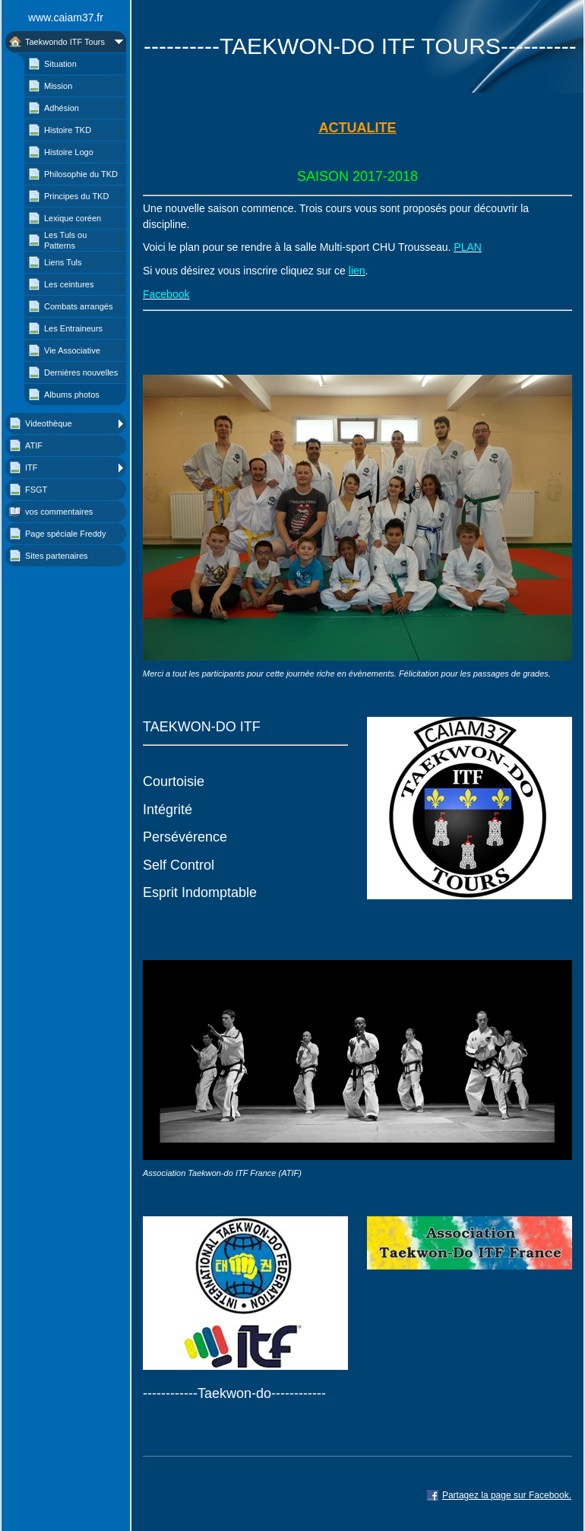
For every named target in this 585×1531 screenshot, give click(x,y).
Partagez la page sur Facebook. (506, 1495)
